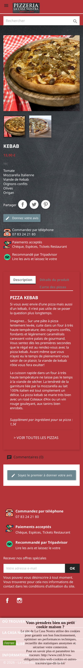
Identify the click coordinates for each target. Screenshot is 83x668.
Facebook (7, 600)
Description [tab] (22, 279)
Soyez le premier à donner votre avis (41, 475)
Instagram (19, 600)
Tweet (34, 204)
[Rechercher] (41, 20)
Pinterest (45, 204)
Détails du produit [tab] (54, 279)
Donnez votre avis (22, 218)
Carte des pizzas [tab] (53, 287)
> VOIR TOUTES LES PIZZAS (36, 437)
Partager (22, 204)
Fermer (9, 643)
